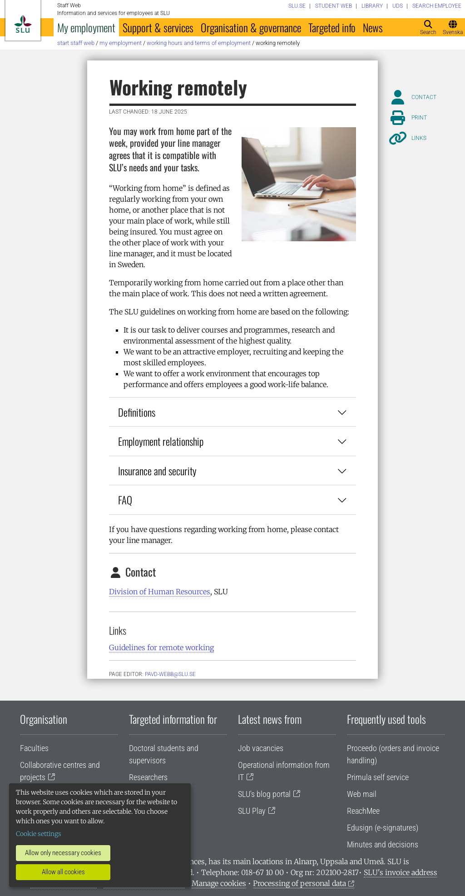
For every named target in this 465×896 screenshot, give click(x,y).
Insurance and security (232, 470)
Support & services (158, 27)
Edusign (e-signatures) (382, 827)
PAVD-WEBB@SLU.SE (170, 674)
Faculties (34, 748)
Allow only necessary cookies (63, 853)
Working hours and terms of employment (199, 43)
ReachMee (363, 811)
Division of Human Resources (159, 591)
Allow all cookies (63, 872)
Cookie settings (38, 834)
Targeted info (332, 27)
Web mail (361, 794)
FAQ (232, 499)
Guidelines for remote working (161, 647)
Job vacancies (260, 748)
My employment (86, 27)
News (373, 27)
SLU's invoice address (400, 872)
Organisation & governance (251, 27)
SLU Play (252, 811)
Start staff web (75, 43)
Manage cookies (219, 883)
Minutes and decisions (382, 844)
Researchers (148, 777)
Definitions (232, 411)
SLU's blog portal (264, 794)
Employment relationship (232, 440)
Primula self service (378, 777)
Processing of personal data (299, 883)
